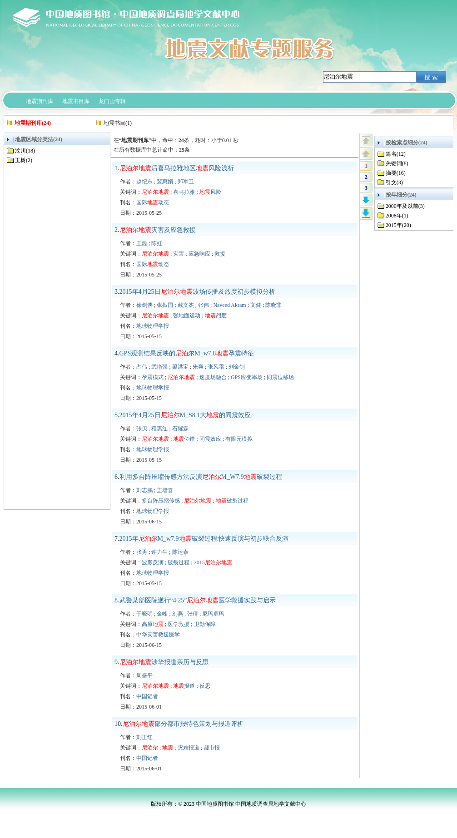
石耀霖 (180, 428)
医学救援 (178, 624)
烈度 (216, 315)
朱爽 (198, 367)
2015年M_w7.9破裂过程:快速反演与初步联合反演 (204, 538)
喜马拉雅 (184, 192)
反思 (204, 686)
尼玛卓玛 (213, 614)
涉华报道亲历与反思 (164, 662)
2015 (213, 562)
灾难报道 (188, 747)
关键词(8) (397, 163)
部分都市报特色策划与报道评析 (183, 723)
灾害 (178, 254)
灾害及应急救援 (157, 230)
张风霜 (216, 367)
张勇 (141, 552)
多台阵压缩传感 (161, 501)
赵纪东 (144, 181)
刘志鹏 (144, 490)
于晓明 (144, 614)
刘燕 (177, 614)
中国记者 (147, 696)
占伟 (141, 367)
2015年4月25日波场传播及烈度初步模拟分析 (197, 291)
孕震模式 (153, 377)
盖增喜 (165, 490)
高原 (153, 624)
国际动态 (152, 202)
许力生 (159, 552)
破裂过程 (232, 501)
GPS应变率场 (247, 377)
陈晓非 (273, 305)
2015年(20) (398, 225)
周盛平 (144, 675)
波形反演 (153, 562)
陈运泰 (180, 552)
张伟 (203, 305)
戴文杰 (186, 305)
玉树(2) (23, 160)
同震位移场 (280, 377)
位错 (184, 439)
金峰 (162, 614)
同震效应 (210, 439)
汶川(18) (25, 151)
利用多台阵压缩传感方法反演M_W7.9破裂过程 (200, 476)
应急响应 (199, 254)
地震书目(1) (118, 123)
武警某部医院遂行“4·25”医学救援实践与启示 (197, 600)
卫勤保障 (205, 624)
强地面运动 (186, 315)
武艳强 (159, 367)
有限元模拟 (239, 439)
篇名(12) (396, 154)
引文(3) (394, 182)
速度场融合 (213, 377)
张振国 (165, 305)
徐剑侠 (144, 305)
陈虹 (156, 243)
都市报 (212, 747)
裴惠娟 (165, 181)
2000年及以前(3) (405, 206)
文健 (255, 305)
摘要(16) (396, 173)
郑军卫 (186, 181)
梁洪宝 (180, 367)
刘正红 (144, 737)
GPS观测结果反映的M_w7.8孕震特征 (186, 353)
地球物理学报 (152, 326)
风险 (210, 192)
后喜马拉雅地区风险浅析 (176, 168)
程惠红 (159, 428)
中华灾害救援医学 (158, 634)
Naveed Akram (229, 305)
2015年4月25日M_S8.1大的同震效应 (185, 415)
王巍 (141, 243)
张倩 (192, 614)
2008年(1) (397, 215)
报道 (184, 686)
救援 (219, 254)
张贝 (141, 428)
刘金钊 (236, 367)
